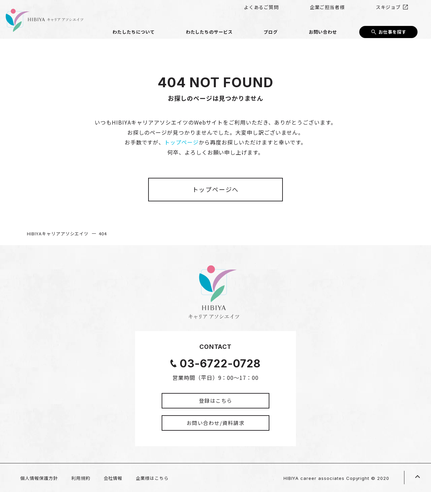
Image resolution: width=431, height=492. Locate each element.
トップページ (181, 142)
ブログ (294, 26)
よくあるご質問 (305, 10)
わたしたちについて (187, 26)
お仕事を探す (392, 26)
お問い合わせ (331, 26)
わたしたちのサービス (248, 26)
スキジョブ (397, 10)
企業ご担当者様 (353, 10)
